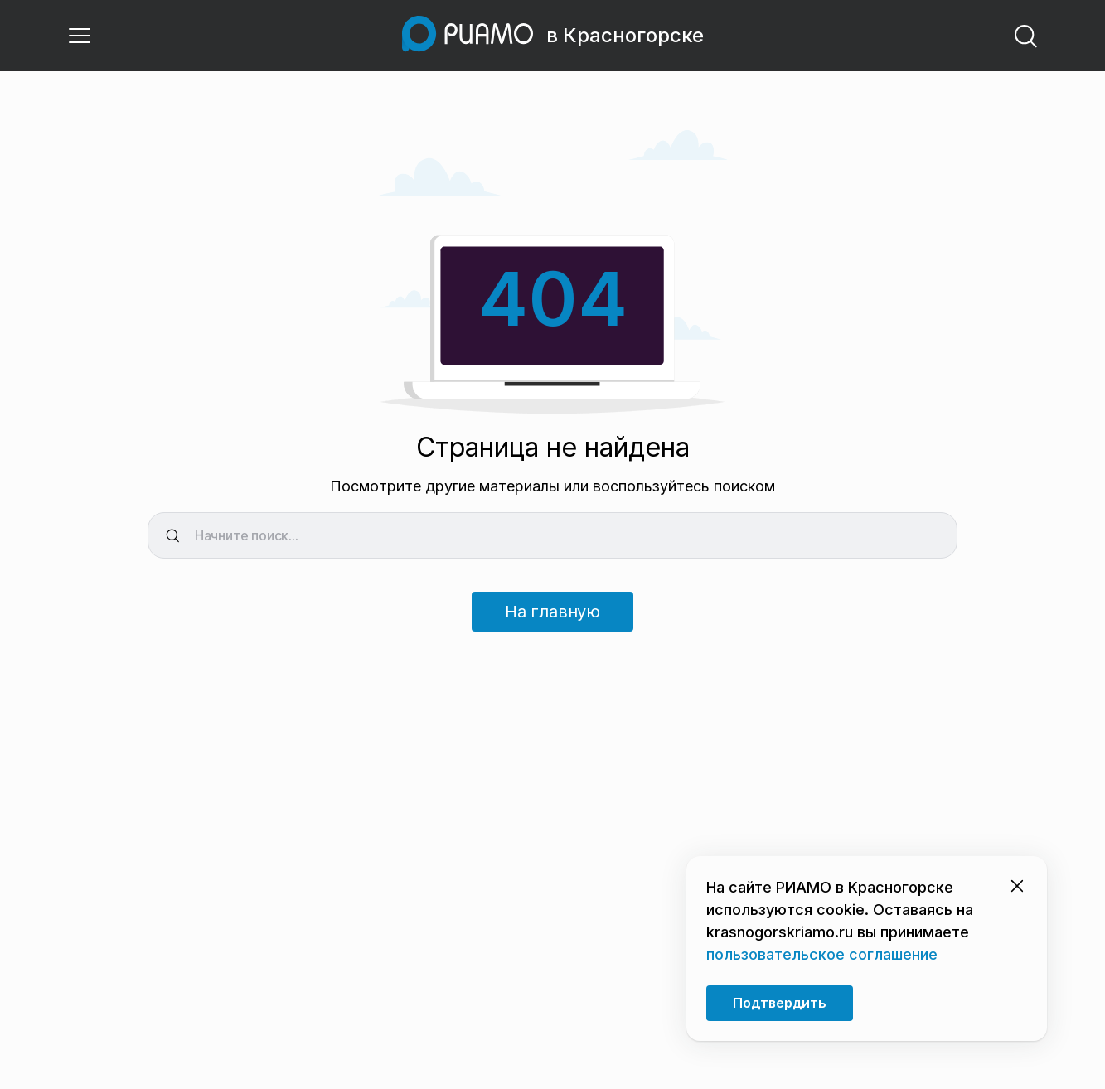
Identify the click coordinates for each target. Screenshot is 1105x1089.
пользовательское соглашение (822, 954)
